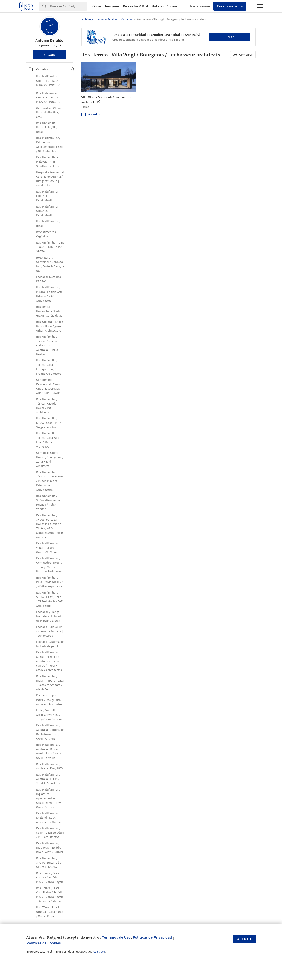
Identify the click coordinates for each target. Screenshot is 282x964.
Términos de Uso (116, 937)
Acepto (244, 939)
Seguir (49, 54)
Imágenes (112, 6)
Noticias (158, 6)
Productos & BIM (135, 6)
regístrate (98, 951)
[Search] (68, 6)
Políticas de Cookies (43, 943)
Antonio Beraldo (49, 40)
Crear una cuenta (230, 6)
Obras (96, 6)
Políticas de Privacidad (152, 937)
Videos (172, 6)
